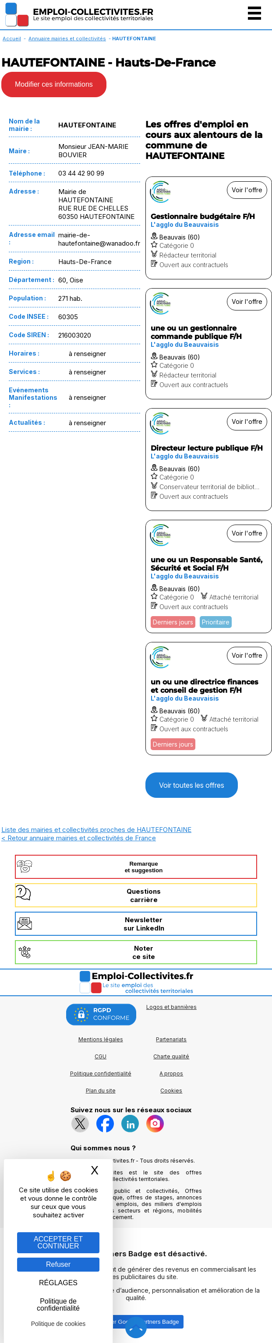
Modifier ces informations (54, 84)
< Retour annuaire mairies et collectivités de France (78, 838)
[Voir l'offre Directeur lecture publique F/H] (209, 460)
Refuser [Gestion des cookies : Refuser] (58, 1264)
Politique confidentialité (100, 1073)
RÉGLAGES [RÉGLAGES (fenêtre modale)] (58, 1283)
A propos (171, 1073)
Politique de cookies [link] (58, 1323)
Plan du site (101, 1090)
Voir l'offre (247, 190)
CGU (100, 1056)
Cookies (171, 1090)
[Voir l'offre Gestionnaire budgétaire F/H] (209, 228)
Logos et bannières (171, 1007)
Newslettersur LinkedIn (144, 924)
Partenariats (171, 1039)
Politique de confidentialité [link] (58, 1304)
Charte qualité (171, 1056)
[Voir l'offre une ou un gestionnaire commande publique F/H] (209, 344)
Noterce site (143, 952)
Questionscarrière (144, 895)
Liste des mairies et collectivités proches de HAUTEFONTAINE (96, 829)
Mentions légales (100, 1039)
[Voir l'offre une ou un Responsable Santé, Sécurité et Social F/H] (209, 576)
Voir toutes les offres (191, 785)
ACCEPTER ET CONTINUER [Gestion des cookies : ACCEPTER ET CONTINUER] (58, 1242)
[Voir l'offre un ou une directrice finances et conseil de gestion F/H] (209, 698)
